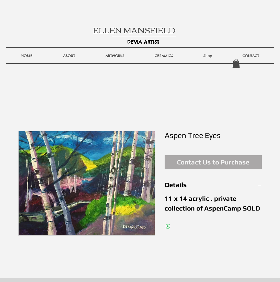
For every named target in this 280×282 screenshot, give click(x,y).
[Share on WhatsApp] (168, 226)
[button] (69, 55)
